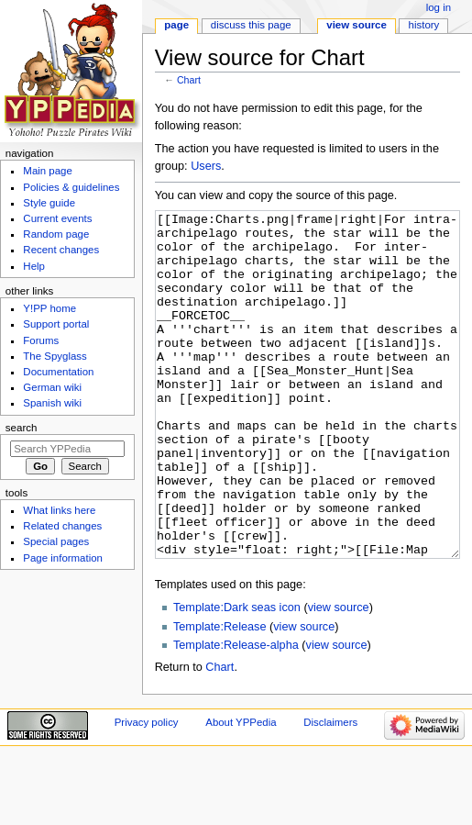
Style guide (49, 202)
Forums (41, 340)
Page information (63, 557)
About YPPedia (240, 791)
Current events (57, 218)
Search (21, 427)
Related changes (62, 525)
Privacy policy (147, 791)
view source (338, 676)
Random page (56, 234)
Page (176, 24)
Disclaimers (330, 791)
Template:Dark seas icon (237, 676)
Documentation (58, 371)
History (424, 24)
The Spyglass (54, 356)
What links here (59, 510)
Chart (189, 79)
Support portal (56, 323)
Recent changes (61, 249)
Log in (438, 7)
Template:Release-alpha (236, 714)
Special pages (56, 541)
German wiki (52, 387)
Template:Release (220, 695)
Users (206, 166)
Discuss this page (251, 24)
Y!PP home (49, 308)
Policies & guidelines (71, 187)
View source (356, 24)
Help (34, 266)
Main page (47, 170)
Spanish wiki (52, 402)
